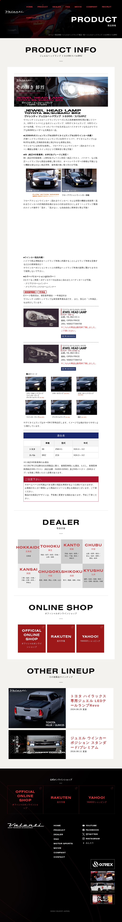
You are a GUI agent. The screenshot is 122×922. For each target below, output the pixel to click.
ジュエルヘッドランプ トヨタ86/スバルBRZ (102, 35)
